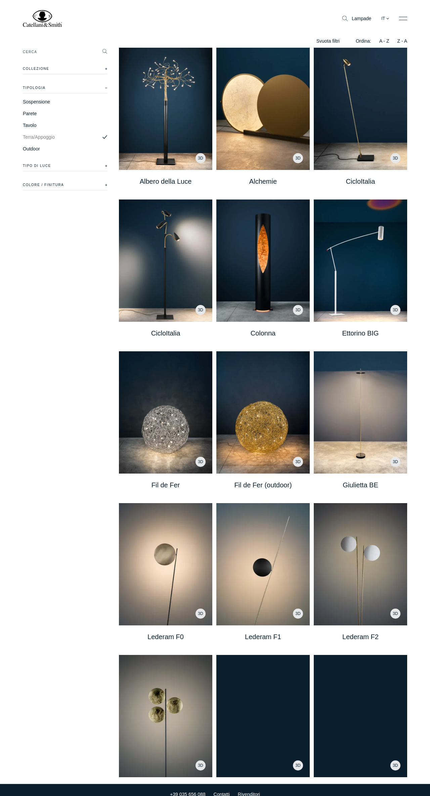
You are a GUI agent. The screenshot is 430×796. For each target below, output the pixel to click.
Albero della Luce (166, 181)
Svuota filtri (328, 41)
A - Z (384, 41)
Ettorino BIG (360, 333)
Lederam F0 (165, 636)
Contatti (222, 786)
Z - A (402, 41)
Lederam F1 (263, 636)
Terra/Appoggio (39, 137)
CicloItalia (360, 181)
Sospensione (36, 101)
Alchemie (263, 181)
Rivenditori (249, 786)
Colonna (263, 333)
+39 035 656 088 (188, 786)
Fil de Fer (166, 485)
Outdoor (31, 148)
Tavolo (29, 125)
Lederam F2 (360, 636)
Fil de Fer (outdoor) (263, 485)
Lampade (356, 18)
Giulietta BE (360, 485)
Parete (30, 113)
